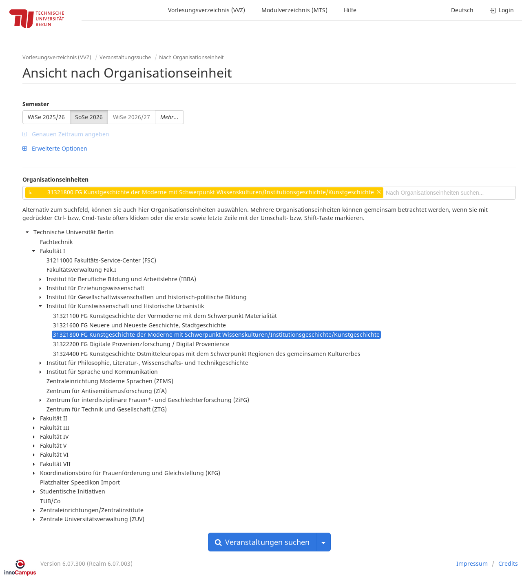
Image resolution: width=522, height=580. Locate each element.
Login (502, 10)
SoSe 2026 (89, 117)
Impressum (472, 563)
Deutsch (462, 10)
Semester (35, 104)
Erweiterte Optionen (54, 148)
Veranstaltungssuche (125, 57)
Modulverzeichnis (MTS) (294, 10)
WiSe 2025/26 (46, 117)
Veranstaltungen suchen (262, 542)
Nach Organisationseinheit (191, 57)
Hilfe (350, 10)
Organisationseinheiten (55, 179)
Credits (508, 563)
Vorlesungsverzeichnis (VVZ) (206, 10)
